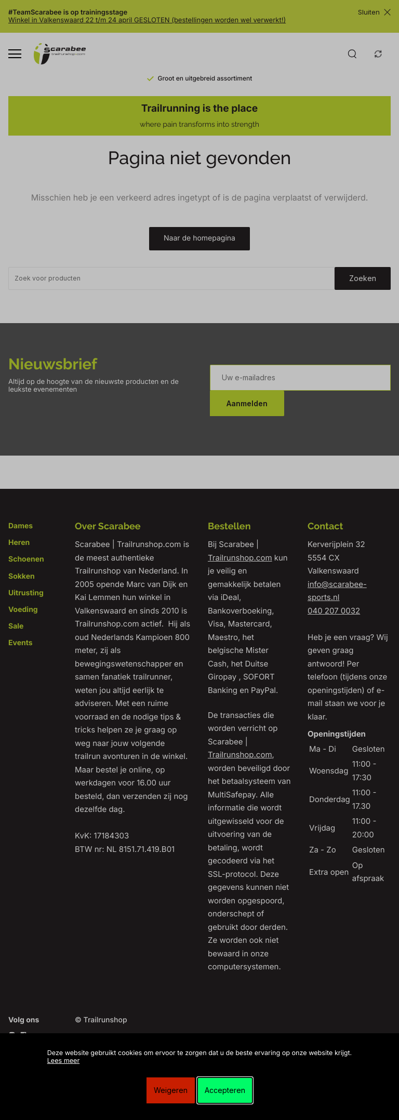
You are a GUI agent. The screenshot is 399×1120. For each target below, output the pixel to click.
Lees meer (63, 1061)
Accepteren (225, 1090)
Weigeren (171, 1090)
